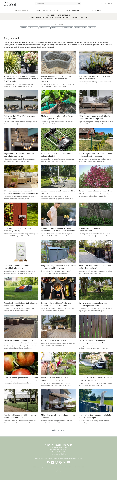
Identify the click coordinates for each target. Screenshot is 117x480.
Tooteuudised (40, 17)
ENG (105, 3)
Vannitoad (33, 28)
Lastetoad (44, 28)
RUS (112, 3)
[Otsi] (79, 3)
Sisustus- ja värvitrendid (53, 17)
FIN (109, 3)
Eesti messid (83, 17)
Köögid (23, 28)
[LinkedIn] (52, 462)
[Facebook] (48, 462)
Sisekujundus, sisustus (41, 467)
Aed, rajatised (79, 467)
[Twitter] (64, 462)
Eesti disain (66, 17)
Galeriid (32, 17)
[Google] (60, 462)
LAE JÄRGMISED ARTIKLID (58, 430)
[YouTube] (68, 462)
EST (101, 3)
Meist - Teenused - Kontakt (58, 445)
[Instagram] (56, 462)
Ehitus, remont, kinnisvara (62, 467)
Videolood (75, 17)
